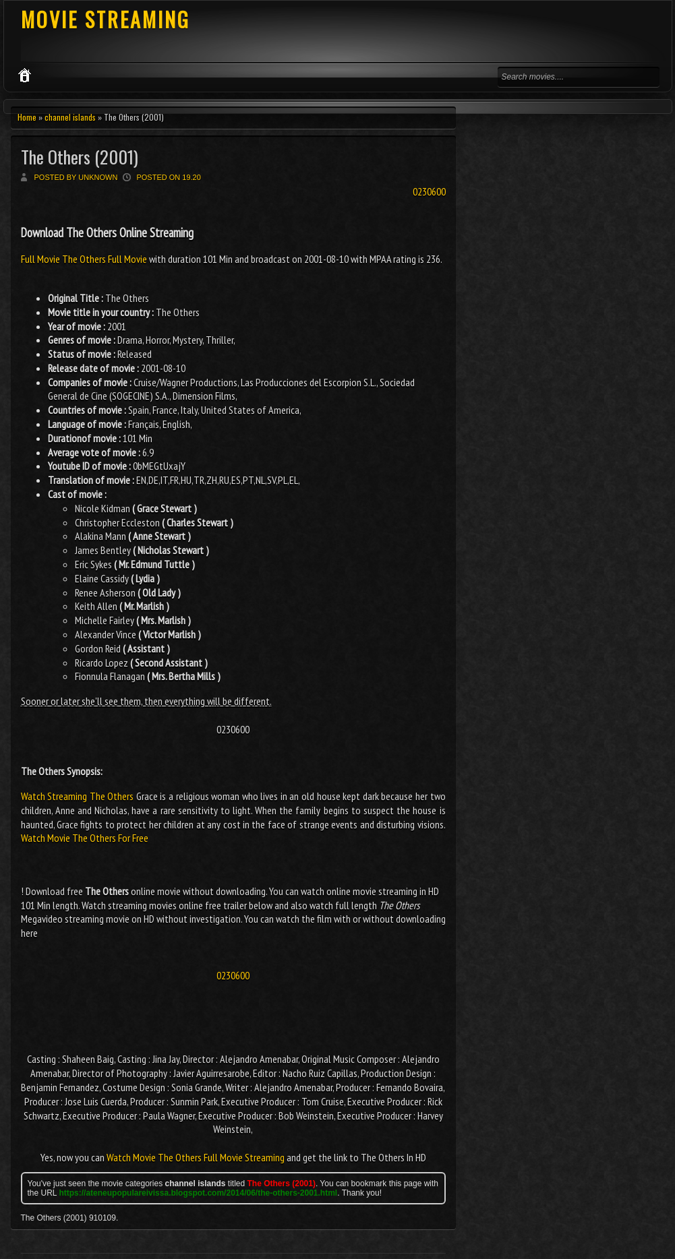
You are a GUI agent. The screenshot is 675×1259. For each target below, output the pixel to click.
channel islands (70, 117)
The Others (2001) (79, 157)
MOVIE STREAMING (105, 19)
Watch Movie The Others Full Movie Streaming (196, 1157)
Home (27, 117)
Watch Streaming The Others (77, 796)
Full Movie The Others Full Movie (85, 259)
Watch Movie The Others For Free (84, 838)
